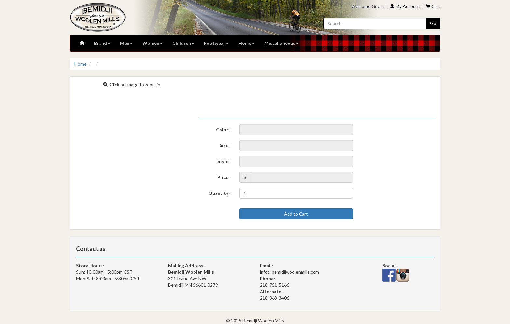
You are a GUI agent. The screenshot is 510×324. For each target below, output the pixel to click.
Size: (225, 145)
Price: (223, 177)
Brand (102, 43)
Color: (223, 129)
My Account (405, 6)
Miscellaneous (281, 43)
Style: (223, 161)
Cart (433, 6)
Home (246, 43)
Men (126, 43)
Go (433, 23)
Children (183, 43)
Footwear (216, 43)
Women (152, 43)
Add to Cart (296, 214)
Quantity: (219, 193)
